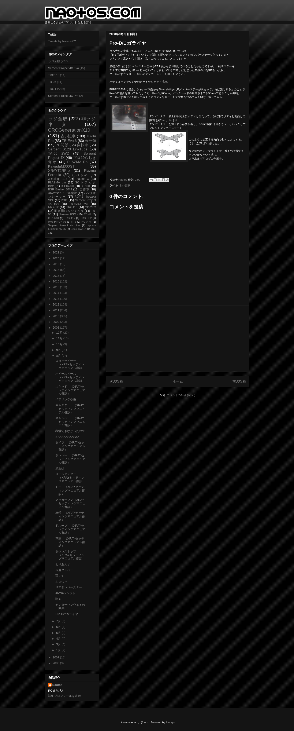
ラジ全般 (54, 61)
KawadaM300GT (61, 166)
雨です (59, 575)
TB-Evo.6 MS (78, 203)
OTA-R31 (53, 218)
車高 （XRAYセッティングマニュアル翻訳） (70, 542)
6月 (59, 627)
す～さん (145, 50)
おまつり (61, 581)
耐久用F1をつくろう (69, 210)
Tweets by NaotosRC (62, 41)
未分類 (90, 141)
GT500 (85, 186)
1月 (59, 650)
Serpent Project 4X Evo (63, 68)
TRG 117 (69, 218)
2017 (56, 275)
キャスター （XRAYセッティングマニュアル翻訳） (70, 408)
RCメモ (87, 221)
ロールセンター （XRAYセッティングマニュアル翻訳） (70, 477)
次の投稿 (116, 381)
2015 (56, 287)
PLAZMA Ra (77, 162)
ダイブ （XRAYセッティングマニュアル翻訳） (70, 446)
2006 (56, 663)
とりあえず (62, 564)
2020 (56, 258)
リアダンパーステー (68, 587)
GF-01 (62, 221)
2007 (56, 657)
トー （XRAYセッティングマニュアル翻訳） (70, 490)
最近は (59, 468)
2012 (56, 304)
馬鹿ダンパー (64, 570)
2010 (56, 316)
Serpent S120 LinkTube (68, 149)
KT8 (73, 221)
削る (58, 598)
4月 (59, 638)
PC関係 (62, 145)
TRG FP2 (54, 89)
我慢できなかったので (70, 431)
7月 (59, 621)
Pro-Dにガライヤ (66, 614)
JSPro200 (67, 186)
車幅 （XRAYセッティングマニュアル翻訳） (70, 516)
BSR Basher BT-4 (60, 189)
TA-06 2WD (58, 153)
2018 (56, 269)
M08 (50, 221)
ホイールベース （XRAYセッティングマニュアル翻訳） (70, 377)
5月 (59, 633)
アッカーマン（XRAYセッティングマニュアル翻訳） (70, 503)
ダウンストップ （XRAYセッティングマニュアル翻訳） (70, 555)
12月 (59, 332)
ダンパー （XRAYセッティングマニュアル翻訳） (70, 459)
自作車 (85, 189)
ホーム (178, 381)
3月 (59, 644)
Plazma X (82, 178)
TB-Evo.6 (69, 141)
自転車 (82, 145)
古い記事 (124, 185)
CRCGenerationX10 (69, 130)
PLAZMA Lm (57, 182)
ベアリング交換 (65, 399)
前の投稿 (239, 381)
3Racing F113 (57, 178)
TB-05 (52, 82)
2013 (56, 298)
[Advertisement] (177, 338)
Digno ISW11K (78, 229)
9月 (59, 350)
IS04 (64, 200)
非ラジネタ (72, 121)
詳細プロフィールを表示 (64, 696)
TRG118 (53, 75)
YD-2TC (90, 207)
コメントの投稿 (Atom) (181, 395)
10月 (59, 344)
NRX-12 (53, 207)
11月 (59, 338)
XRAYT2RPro (59, 171)
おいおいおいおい (67, 436)
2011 (56, 310)
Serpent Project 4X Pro (63, 96)
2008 (56, 327)
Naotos (57, 685)
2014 (56, 293)
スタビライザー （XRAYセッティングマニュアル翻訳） (70, 364)
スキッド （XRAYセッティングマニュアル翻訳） (70, 390)
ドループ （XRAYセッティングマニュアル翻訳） (70, 529)
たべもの (80, 175)
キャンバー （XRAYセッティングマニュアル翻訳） (70, 421)
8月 (59, 355)
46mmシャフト (65, 593)
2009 (56, 322)
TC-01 (87, 214)
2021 (56, 252)
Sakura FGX (67, 214)
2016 (56, 281)
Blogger (170, 722)
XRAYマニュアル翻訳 (62, 193)
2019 (56, 264)
